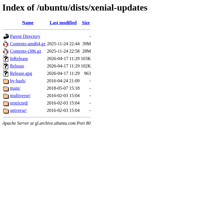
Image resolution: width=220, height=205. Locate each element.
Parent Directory (25, 36)
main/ (15, 88)
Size (86, 22)
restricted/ (19, 103)
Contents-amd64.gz (28, 43)
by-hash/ (18, 80)
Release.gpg (21, 73)
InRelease (19, 58)
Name (27, 22)
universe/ (18, 110)
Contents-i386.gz (25, 51)
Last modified (63, 22)
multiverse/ (20, 95)
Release (17, 65)
